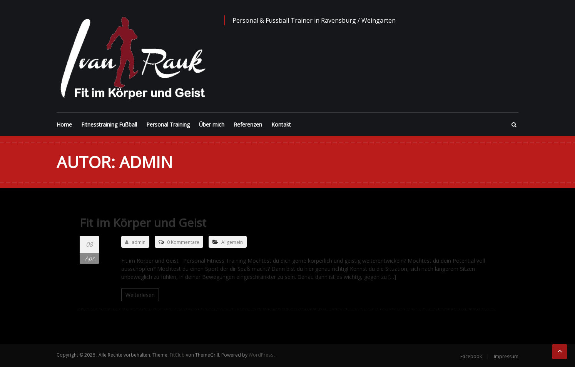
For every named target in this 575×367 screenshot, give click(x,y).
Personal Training (168, 124)
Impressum (506, 356)
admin (135, 242)
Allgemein (232, 242)
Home (64, 124)
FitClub (177, 355)
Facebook (471, 356)
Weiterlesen (140, 295)
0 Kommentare (183, 242)
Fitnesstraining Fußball (109, 124)
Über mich (211, 124)
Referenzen (248, 124)
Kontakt (281, 124)
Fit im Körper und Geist (143, 222)
